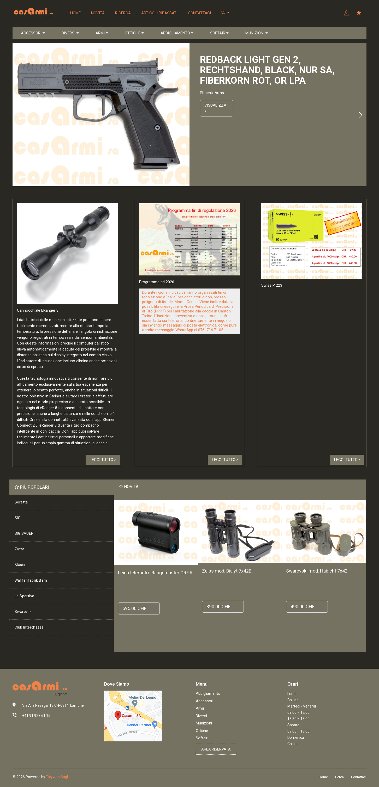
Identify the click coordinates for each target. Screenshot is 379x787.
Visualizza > (215, 108)
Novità (98, 13)
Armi (200, 708)
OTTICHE (134, 33)
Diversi (201, 716)
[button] (225, 13)
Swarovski (24, 612)
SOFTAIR (219, 33)
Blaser (20, 565)
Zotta (19, 549)
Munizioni (204, 723)
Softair (202, 738)
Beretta (21, 502)
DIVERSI (70, 33)
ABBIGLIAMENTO (177, 33)
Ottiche (202, 730)
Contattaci (199, 13)
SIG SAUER (24, 533)
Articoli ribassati (159, 13)
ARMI (102, 33)
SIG (17, 518)
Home (75, 13)
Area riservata (216, 749)
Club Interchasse (29, 627)
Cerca (339, 777)
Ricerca (123, 13)
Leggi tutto (103, 459)
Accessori (204, 701)
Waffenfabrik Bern (31, 580)
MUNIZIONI (256, 33)
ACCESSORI (33, 33)
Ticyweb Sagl (57, 777)
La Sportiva (24, 596)
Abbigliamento (208, 693)
